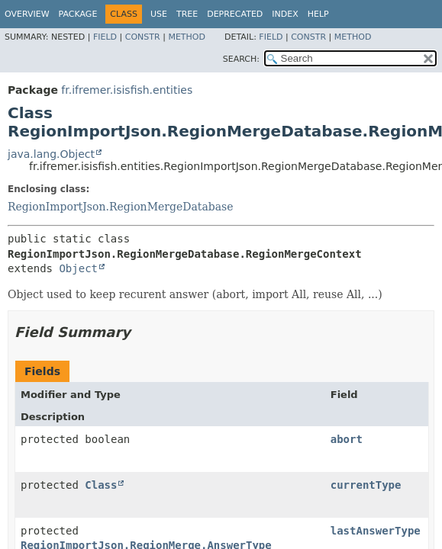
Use (158, 14)
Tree (187, 14)
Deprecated (235, 14)
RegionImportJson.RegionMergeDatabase (121, 207)
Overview (27, 14)
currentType (366, 485)
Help (318, 14)
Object (78, 268)
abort (347, 439)
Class (101, 485)
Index (285, 14)
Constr (142, 37)
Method (186, 37)
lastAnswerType (376, 531)
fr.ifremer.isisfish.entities (126, 90)
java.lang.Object (51, 154)
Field (105, 37)
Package (78, 14)
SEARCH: (241, 59)
